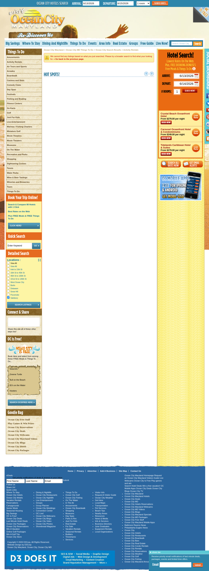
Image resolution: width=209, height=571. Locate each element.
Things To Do (78, 43)
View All (12, 263)
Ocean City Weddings (45, 508)
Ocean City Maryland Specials (138, 514)
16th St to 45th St (18, 273)
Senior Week (12, 508)
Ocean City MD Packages (136, 517)
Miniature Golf (13, 131)
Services (69, 539)
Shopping (11, 159)
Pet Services (100, 508)
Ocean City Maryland (54, 50)
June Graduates (102, 526)
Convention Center (44, 511)
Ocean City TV (136, 491)
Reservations (12, 503)
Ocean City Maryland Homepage (139, 475)
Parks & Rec (71, 518)
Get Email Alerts (193, 164)
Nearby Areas (101, 513)
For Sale (69, 526)
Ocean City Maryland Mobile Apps (140, 522)
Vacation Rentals (13, 500)
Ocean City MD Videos (135, 509)
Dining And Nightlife (55, 43)
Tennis (10, 168)
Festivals (11, 94)
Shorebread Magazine (46, 526)
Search (197, 43)
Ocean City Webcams (19, 435)
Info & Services (102, 521)
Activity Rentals (14, 62)
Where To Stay (31, 43)
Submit (198, 565)
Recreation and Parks (17, 154)
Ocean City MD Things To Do (79, 50)
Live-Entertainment (16, 122)
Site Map (123, 471)
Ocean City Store (14, 537)
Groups (133, 43)
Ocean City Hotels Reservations (139, 504)
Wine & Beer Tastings (17, 177)
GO (189, 91)
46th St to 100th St (18, 276)
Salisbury (14, 298)
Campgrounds (12, 505)
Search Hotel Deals (133, 486)
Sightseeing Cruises (16, 163)
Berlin (13, 285)
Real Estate (120, 43)
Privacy (80, 471)
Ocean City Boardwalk (75, 508)
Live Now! (162, 43)
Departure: (109, 3)
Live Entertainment (44, 500)
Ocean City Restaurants (46, 495)
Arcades (11, 71)
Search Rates (160, 3)
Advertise (91, 471)
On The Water (13, 150)
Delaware (14, 289)
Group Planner (42, 505)
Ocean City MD (45, 547)
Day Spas (11, 89)
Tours (9, 187)
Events (92, 43)
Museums (11, 145)
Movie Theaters (14, 140)
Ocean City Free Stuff (19, 419)
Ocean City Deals (16, 431)
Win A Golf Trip (13, 534)
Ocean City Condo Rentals (136, 546)
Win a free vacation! (151, 486)
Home (70, 471)
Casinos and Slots (15, 80)
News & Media (101, 518)
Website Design (14, 545)
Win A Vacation (13, 529)
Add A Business (107, 471)
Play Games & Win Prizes (21, 423)
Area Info (105, 43)
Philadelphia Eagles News (136, 528)
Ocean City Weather (104, 498)
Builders (69, 534)
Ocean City (32, 547)
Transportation (101, 505)
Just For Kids (13, 117)
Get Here (99, 500)
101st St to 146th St (19, 279)
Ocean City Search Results (108, 50)
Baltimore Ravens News (135, 525)
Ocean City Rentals (133, 548)
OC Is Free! (11, 516)
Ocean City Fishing (73, 498)
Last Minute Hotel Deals (17, 521)
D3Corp (27, 542)
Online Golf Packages (16, 532)
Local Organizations (104, 532)
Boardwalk (12, 76)
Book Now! (166, 122)
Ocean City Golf (72, 495)
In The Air (69, 503)
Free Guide (147, 43)
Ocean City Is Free (142, 481)
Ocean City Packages (18, 450)
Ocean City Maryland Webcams (139, 507)
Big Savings (13, 43)
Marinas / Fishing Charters (19, 127)
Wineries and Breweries (18, 182)
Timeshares (70, 537)
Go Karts (11, 108)
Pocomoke (15, 295)
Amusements (13, 57)
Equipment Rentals (103, 529)
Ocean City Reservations (20, 427)
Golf (9, 113)
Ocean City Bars (132, 541)
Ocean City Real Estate (135, 543)
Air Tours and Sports (17, 66)
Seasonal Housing (14, 511)
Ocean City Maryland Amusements (140, 562)
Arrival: (77, 3)
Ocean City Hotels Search (52, 3)
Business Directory (103, 524)
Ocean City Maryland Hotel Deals (196, 116)
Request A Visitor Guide (105, 495)
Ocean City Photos (44, 524)
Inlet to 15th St (16, 270)
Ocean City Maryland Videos (22, 438)
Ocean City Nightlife (45, 498)
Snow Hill (14, 292)
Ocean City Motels (14, 498)
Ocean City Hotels (17, 446)
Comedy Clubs (14, 85)
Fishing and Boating (16, 99)
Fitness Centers (14, 103)
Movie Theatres (14, 136)
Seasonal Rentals (73, 532)
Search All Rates (171, 164)
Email (155, 564)
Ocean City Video (43, 521)
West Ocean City (17, 282)
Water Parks (12, 173)
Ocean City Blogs (16, 442)
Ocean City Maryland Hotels (137, 496)
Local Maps (100, 503)
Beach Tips (100, 511)
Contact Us (135, 471)
